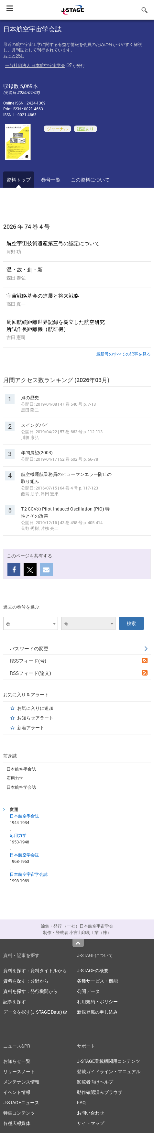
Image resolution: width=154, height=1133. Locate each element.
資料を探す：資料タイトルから (35, 970)
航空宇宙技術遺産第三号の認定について (53, 243)
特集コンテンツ (19, 1113)
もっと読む (13, 56)
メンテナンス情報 (21, 1082)
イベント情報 (16, 1092)
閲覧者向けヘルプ (95, 1082)
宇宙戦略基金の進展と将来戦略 (42, 295)
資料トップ (18, 179)
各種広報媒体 (16, 1123)
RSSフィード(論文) (79, 673)
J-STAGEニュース (21, 1102)
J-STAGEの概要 (92, 970)
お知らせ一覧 (16, 1061)
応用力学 (14, 778)
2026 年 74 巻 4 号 (26, 226)
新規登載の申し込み (97, 1012)
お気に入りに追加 (35, 708)
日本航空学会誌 (21, 787)
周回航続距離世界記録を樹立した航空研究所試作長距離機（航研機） (55, 325)
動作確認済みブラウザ (99, 1092)
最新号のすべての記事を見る (123, 354)
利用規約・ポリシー (97, 1001)
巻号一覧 (50, 179)
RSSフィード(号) (79, 660)
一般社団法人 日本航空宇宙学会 (35, 65)
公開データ (88, 991)
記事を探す (14, 1001)
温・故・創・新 (24, 269)
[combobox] (30, 623)
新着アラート (30, 727)
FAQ (81, 1102)
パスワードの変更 (79, 648)
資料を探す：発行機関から (30, 991)
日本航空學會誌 (21, 769)
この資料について (90, 179)
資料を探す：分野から (26, 981)
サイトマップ (90, 1123)
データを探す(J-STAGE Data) (35, 1012)
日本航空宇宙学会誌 (29, 874)
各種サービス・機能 (97, 981)
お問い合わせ (90, 1113)
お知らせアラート (35, 718)
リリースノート (19, 1071)
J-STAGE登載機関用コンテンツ (108, 1061)
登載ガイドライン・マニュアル (108, 1071)
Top (78, 943)
